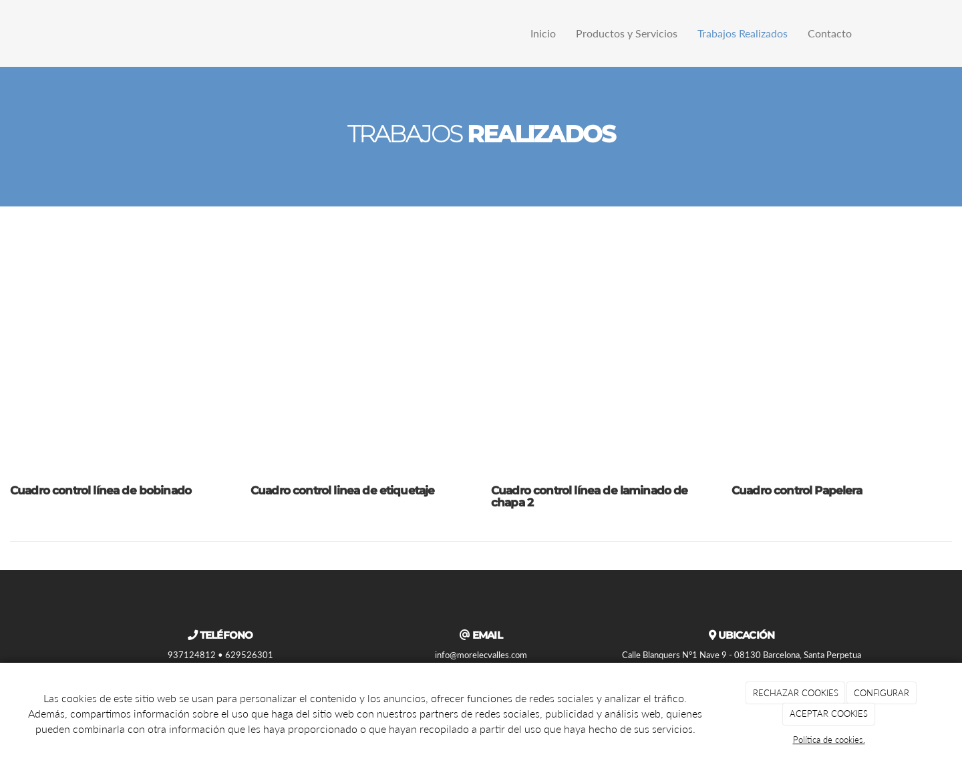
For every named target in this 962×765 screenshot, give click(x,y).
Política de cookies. (829, 739)
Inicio (543, 33)
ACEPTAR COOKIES (829, 713)
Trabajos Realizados (742, 33)
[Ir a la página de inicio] (87, 33)
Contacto (830, 33)
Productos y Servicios (626, 33)
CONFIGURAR (881, 692)
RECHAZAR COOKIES (795, 692)
